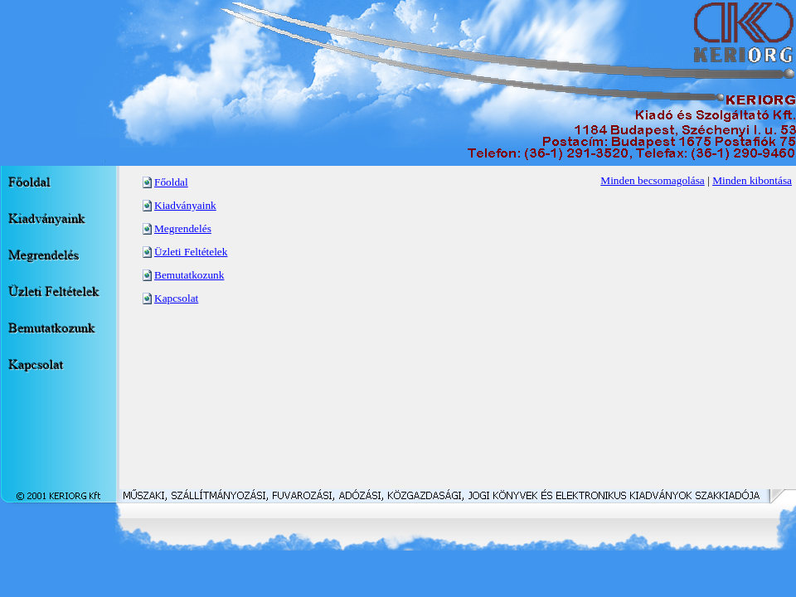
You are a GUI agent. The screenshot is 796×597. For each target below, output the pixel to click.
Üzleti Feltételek (190, 251)
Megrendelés (182, 228)
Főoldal (171, 182)
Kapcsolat (176, 298)
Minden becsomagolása (652, 180)
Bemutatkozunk (189, 275)
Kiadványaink (185, 205)
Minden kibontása (752, 180)
